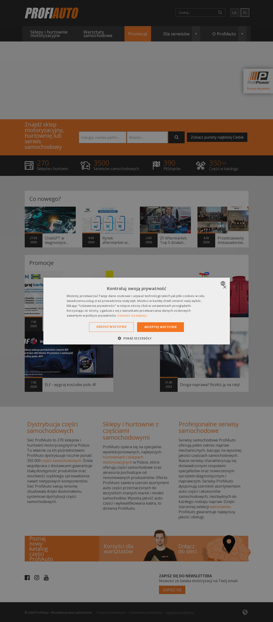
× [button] (224, 287)
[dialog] (136, 311)
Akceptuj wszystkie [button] (160, 327)
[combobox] (223, 283)
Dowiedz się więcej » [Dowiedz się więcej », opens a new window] (132, 315)
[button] (136, 338)
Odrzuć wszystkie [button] (111, 327)
